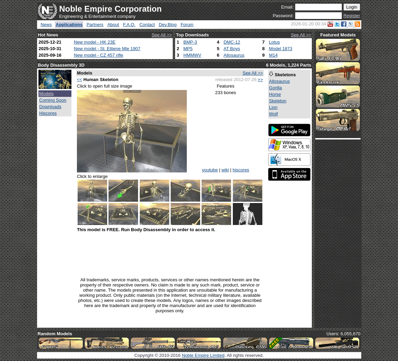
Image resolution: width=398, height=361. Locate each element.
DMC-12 (232, 42)
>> (260, 79)
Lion (273, 107)
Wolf (273, 113)
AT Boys (232, 48)
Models (46, 93)
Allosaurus (234, 55)
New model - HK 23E (94, 42)
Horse (275, 94)
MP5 (188, 48)
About (113, 24)
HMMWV (192, 55)
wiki (225, 169)
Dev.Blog (168, 24)
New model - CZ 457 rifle (98, 55)
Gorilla (275, 87)
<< (79, 79)
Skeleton (277, 100)
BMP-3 (190, 42)
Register (351, 15)
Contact (147, 24)
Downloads (50, 106)
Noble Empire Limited (203, 355)
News (46, 24)
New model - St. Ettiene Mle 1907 (107, 48)
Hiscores (48, 113)
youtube (210, 169)
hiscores (240, 169)
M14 (273, 55)
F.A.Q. (129, 24)
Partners (95, 24)
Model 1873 (280, 48)
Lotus (274, 42)
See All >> (162, 34)
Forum (187, 24)
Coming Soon (52, 100)
